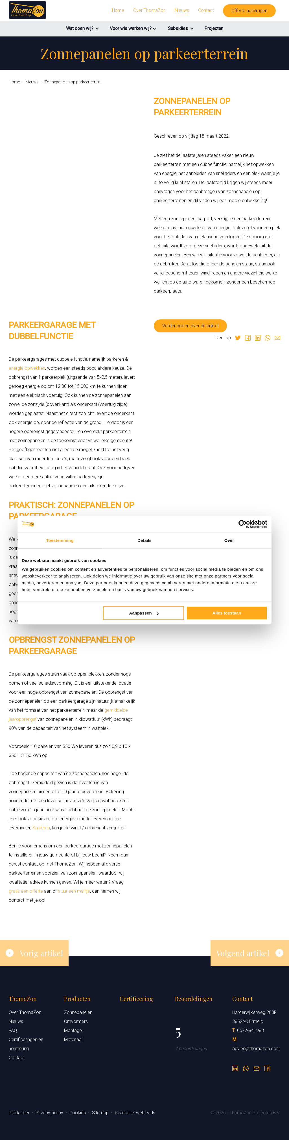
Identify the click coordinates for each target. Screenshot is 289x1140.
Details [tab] (144, 540)
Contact (206, 10)
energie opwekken (27, 368)
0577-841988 (250, 1030)
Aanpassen (144, 613)
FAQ (13, 1030)
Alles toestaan (227, 613)
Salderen (41, 827)
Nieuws (182, 10)
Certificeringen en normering (26, 1044)
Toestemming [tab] (60, 540)
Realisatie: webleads (135, 1112)
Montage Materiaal (73, 1035)
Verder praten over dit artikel (190, 325)
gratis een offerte (26, 891)
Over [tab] (229, 540)
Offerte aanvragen (249, 10)
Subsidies (178, 28)
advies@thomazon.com (256, 1048)
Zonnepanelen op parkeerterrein (72, 82)
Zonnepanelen (78, 1012)
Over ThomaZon (149, 10)
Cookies (78, 1112)
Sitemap (101, 1112)
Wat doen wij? (79, 28)
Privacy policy (50, 1112)
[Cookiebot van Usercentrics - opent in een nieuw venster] (242, 524)
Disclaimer (19, 1112)
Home (118, 10)
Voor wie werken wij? (131, 28)
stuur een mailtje (74, 891)
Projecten (213, 28)
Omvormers (76, 1021)
